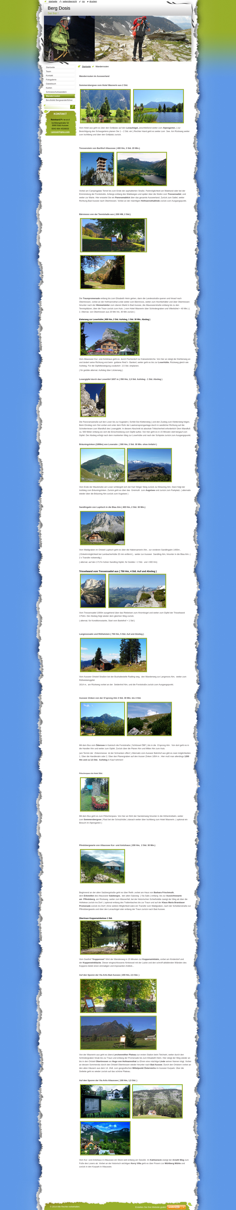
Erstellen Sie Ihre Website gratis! (150, 1207)
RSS (83, 1)
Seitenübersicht (70, 1)
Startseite (86, 66)
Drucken (93, 1)
